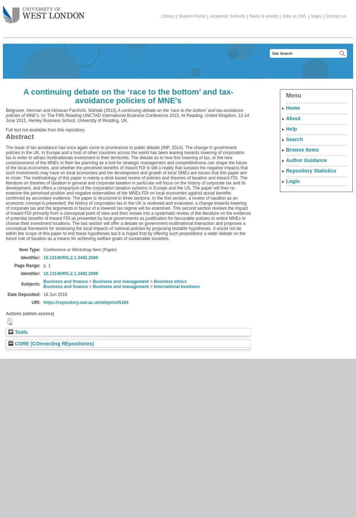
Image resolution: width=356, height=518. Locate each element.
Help (291, 129)
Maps (316, 16)
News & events (263, 16)
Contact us (336, 16)
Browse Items (302, 150)
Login (293, 181)
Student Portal (192, 16)
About (293, 118)
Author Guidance (306, 160)
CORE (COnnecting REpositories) (51, 344)
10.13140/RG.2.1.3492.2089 (70, 257)
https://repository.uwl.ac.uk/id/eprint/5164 (85, 302)
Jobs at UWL (294, 16)
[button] (9, 321)
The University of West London (43, 12)
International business (177, 286)
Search (294, 139)
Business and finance (65, 281)
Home (293, 108)
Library (167, 16)
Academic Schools (227, 16)
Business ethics (170, 281)
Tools (18, 332)
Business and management (121, 281)
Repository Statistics (311, 171)
